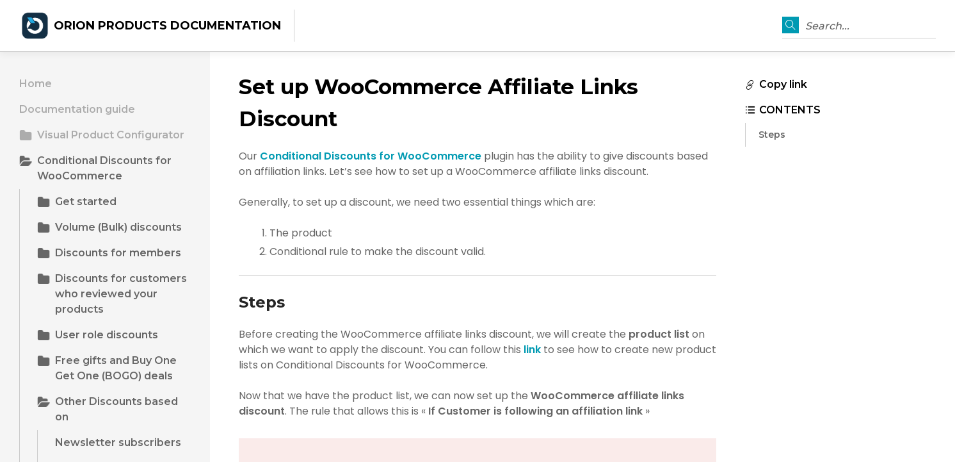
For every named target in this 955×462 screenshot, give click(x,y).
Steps (771, 134)
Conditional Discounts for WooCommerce (370, 156)
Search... (827, 26)
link (532, 349)
